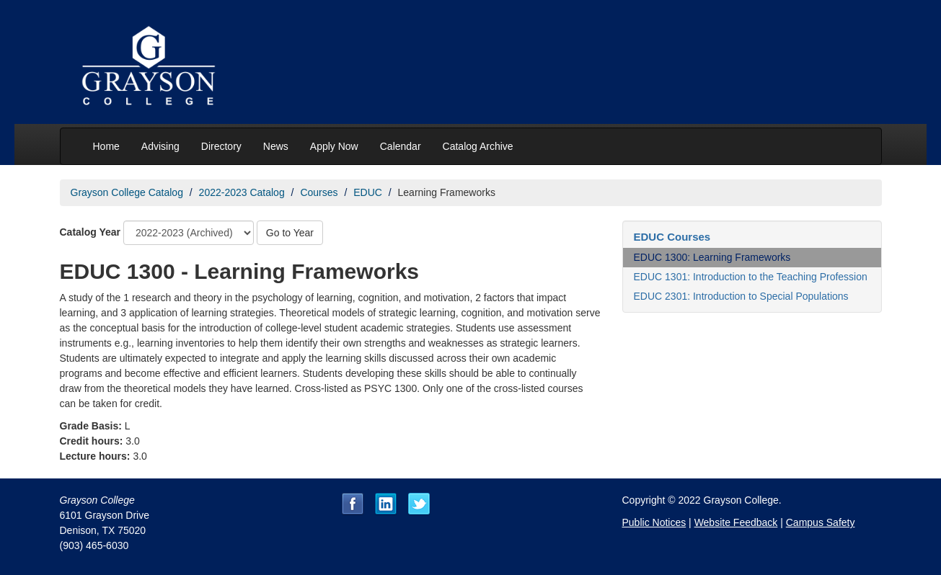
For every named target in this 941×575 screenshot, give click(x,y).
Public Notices (654, 522)
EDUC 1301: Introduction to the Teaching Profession (750, 276)
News (275, 146)
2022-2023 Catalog (242, 192)
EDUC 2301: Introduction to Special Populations (741, 296)
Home (106, 146)
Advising (160, 146)
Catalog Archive (478, 146)
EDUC (367, 192)
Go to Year (290, 233)
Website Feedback (736, 522)
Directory (221, 146)
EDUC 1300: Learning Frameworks (712, 257)
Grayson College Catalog (127, 192)
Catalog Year (90, 232)
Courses (318, 192)
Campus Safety (820, 522)
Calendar (400, 146)
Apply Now (334, 146)
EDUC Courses (672, 237)
